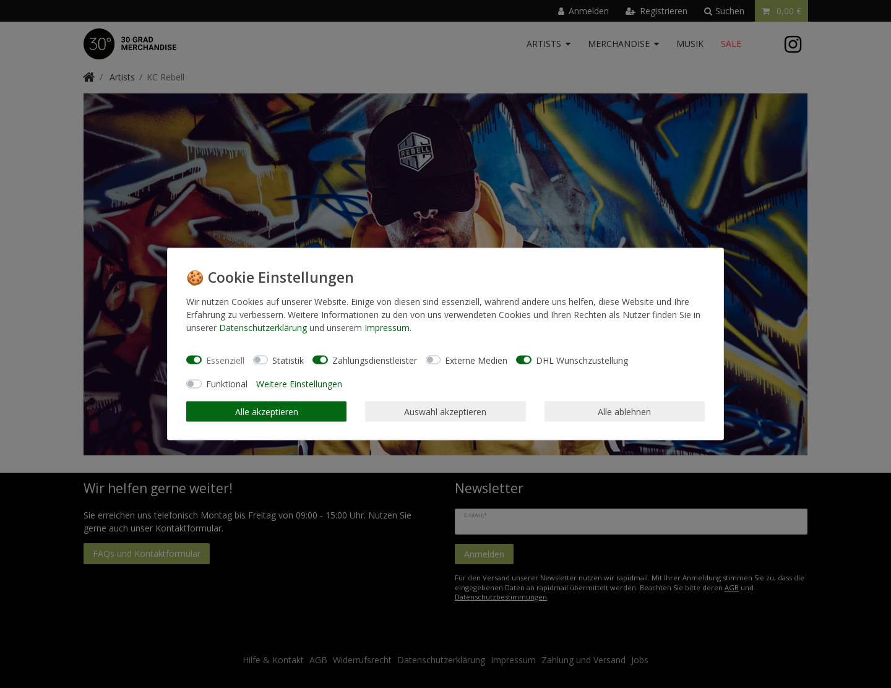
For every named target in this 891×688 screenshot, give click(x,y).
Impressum (387, 327)
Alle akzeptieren (266, 411)
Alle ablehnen (624, 411)
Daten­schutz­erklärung (263, 327)
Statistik (288, 360)
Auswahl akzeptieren (445, 411)
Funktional (227, 384)
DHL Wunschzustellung (582, 360)
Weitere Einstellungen (299, 384)
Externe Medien (476, 360)
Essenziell (225, 360)
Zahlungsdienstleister (374, 360)
